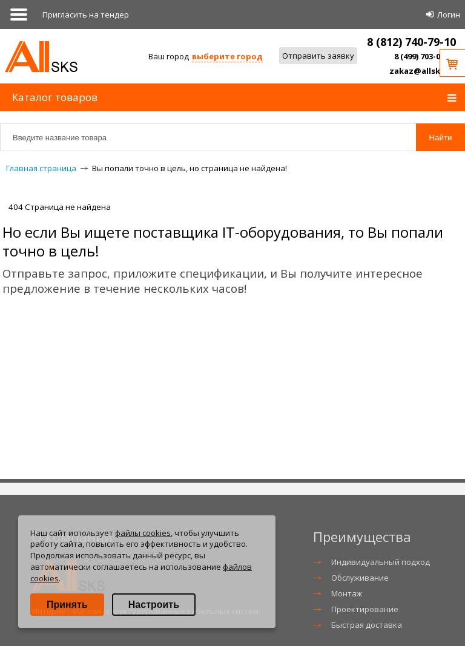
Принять (67, 604)
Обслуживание (360, 577)
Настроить (153, 604)
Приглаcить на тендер (85, 14)
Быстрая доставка (366, 624)
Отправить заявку (318, 55)
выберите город (227, 56)
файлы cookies (143, 532)
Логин (448, 14)
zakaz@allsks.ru (422, 70)
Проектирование (364, 609)
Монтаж (346, 593)
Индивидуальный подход (380, 561)
